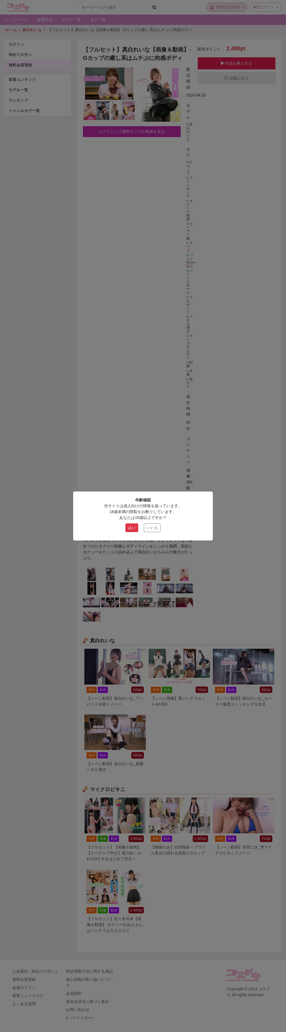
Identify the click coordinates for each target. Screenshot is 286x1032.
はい (132, 527)
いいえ (152, 527)
